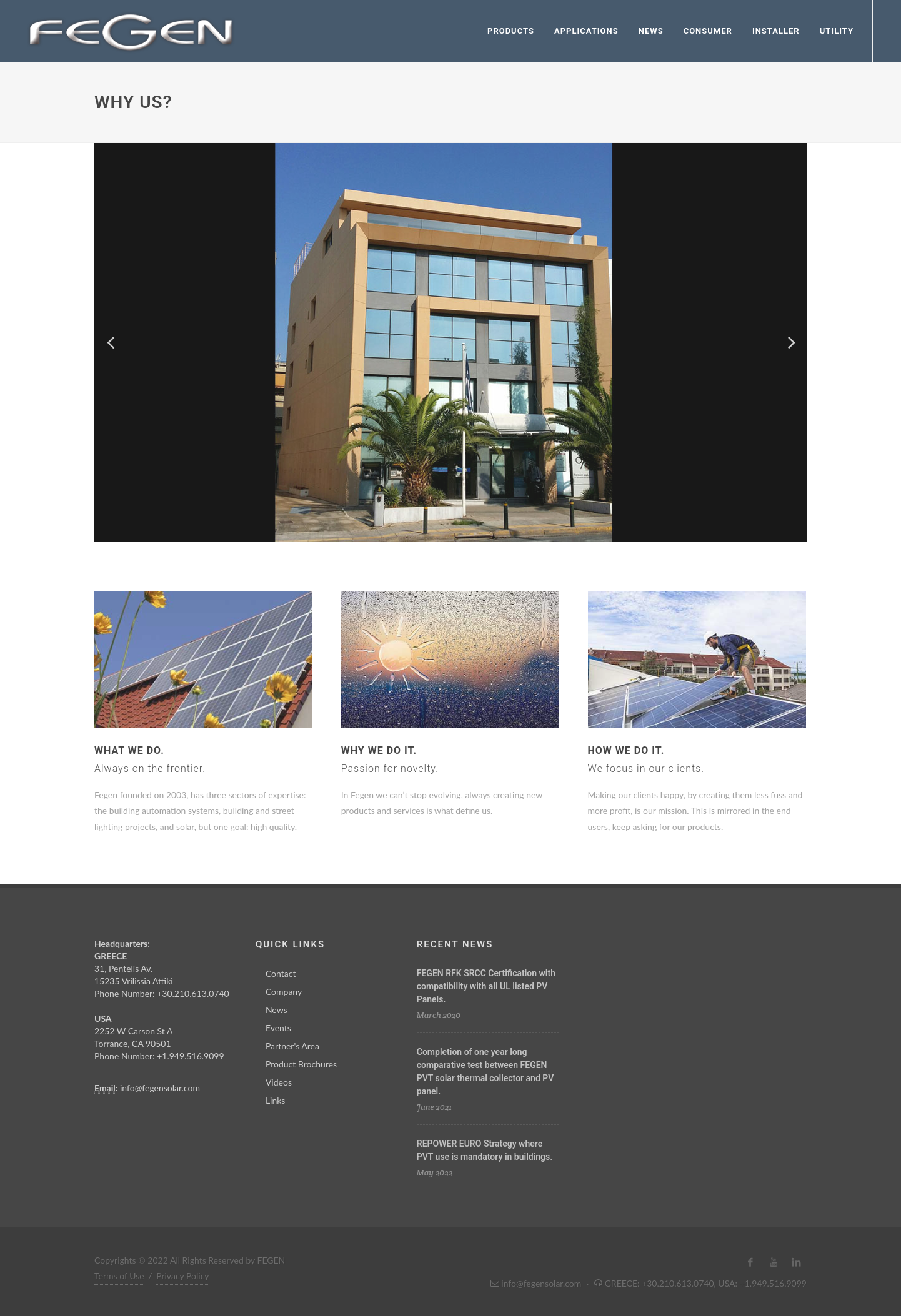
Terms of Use (119, 1275)
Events (278, 1027)
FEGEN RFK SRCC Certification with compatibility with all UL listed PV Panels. (486, 986)
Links (276, 1100)
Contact (281, 973)
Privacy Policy (182, 1275)
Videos (279, 1082)
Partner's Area (292, 1046)
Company (284, 991)
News (276, 1009)
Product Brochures (301, 1064)
